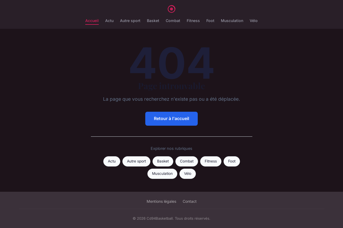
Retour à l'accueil (171, 118)
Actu (109, 20)
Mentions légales (161, 201)
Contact (190, 201)
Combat (173, 20)
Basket (153, 20)
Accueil (92, 20)
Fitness (193, 20)
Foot (210, 20)
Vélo (254, 20)
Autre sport (130, 20)
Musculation (232, 20)
